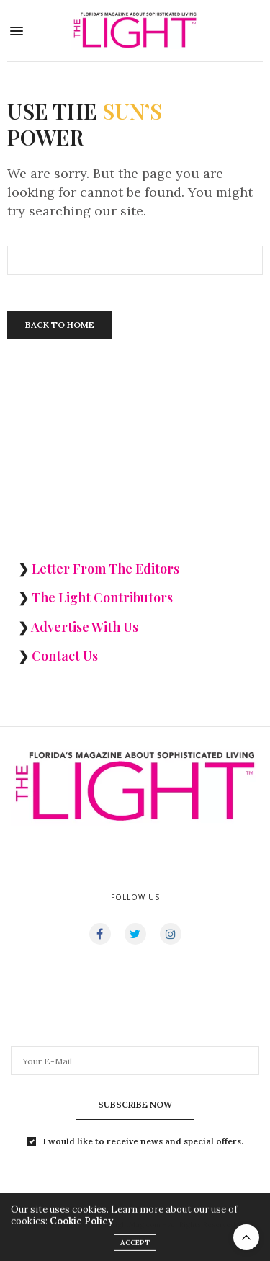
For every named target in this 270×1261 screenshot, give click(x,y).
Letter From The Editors (105, 568)
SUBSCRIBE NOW (135, 1104)
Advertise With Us (84, 627)
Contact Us (65, 655)
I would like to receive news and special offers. (143, 1141)
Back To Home (59, 324)
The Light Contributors (102, 597)
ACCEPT (135, 1249)
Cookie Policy (81, 1227)
